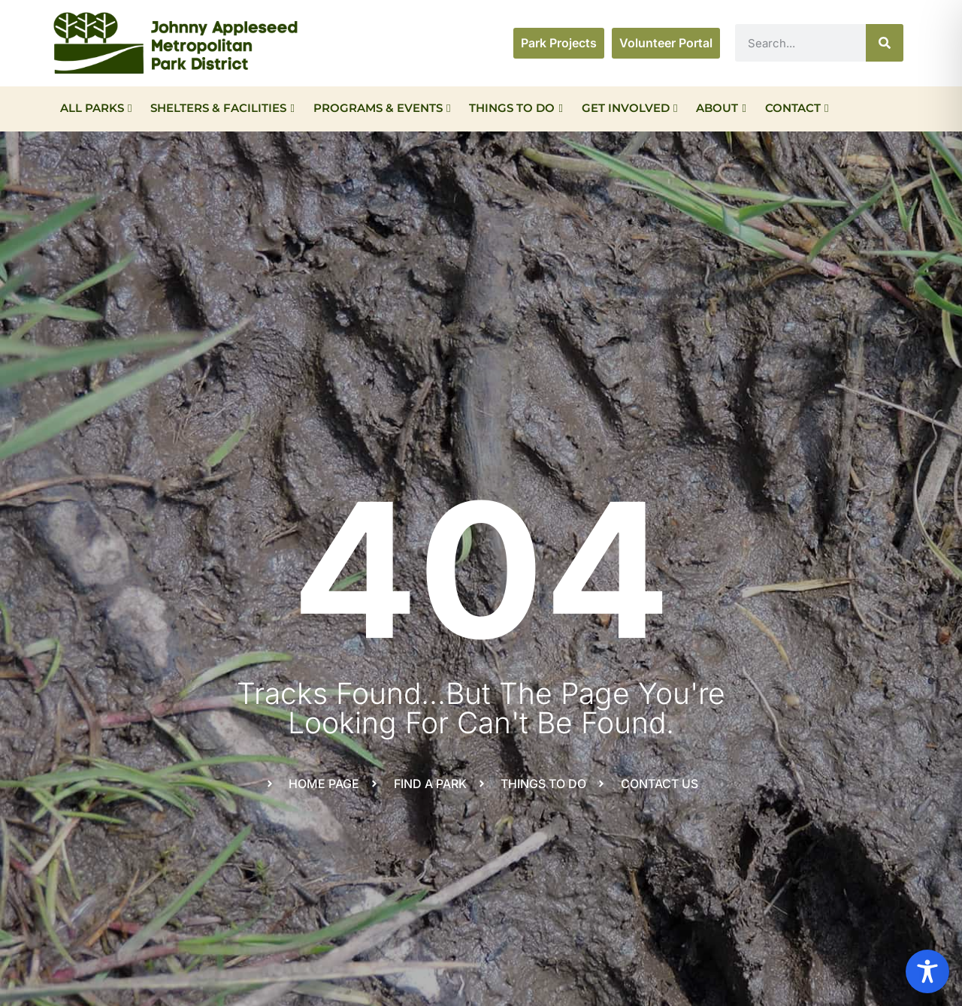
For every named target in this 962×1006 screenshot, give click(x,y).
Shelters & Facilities (222, 108)
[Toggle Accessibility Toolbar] (927, 971)
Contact (796, 108)
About (721, 108)
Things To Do (515, 108)
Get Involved (629, 108)
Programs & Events (381, 108)
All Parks (96, 108)
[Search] (884, 43)
